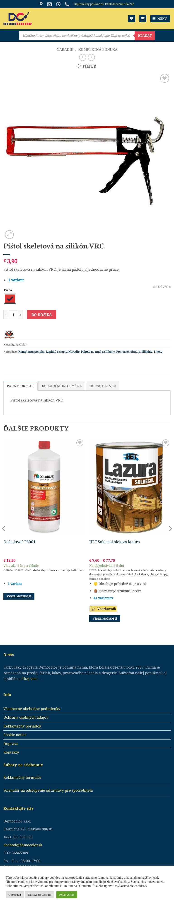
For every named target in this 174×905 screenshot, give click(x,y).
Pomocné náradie (128, 352)
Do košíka (41, 314)
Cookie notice (15, 734)
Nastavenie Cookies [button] (40, 894)
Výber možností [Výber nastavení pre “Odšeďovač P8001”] (19, 596)
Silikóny (146, 352)
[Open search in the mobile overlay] (87, 35)
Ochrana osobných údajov (25, 717)
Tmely (158, 352)
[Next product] (82, 57)
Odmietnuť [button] (15, 894)
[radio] (10, 298)
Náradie (65, 49)
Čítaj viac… (31, 678)
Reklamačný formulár (22, 777)
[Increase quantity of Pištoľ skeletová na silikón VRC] (20, 314)
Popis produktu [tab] (20, 386)
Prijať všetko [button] (66, 894)
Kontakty (11, 751)
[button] (142, 18)
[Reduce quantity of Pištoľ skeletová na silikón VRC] (6, 314)
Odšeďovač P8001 (19, 541)
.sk (40, 844)
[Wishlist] (131, 18)
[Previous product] (91, 57)
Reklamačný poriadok (22, 725)
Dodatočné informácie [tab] (60, 386)
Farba (8, 290)
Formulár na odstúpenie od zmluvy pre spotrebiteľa (48, 790)
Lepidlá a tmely (56, 352)
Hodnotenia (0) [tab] (100, 386)
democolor (28, 844)
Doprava (10, 743)
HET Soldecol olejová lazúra (114, 541)
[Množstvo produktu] (13, 314)
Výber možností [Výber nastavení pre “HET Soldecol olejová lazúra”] (105, 618)
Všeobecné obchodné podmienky (31, 708)
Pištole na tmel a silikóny (98, 352)
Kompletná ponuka (97, 49)
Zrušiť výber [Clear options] (162, 287)
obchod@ (11, 844)
